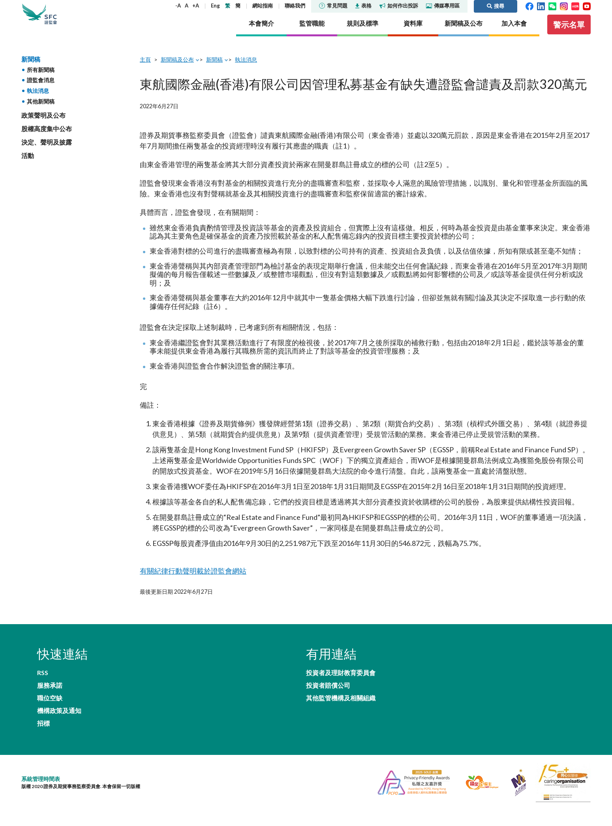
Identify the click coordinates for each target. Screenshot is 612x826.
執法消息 (38, 101)
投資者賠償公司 (328, 698)
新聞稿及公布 (177, 70)
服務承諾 (157, 682)
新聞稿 (30, 69)
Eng (215, 5)
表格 (363, 5)
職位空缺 (49, 698)
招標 (43, 713)
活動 (27, 166)
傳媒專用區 (443, 5)
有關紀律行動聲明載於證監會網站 (187, 580)
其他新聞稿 (40, 112)
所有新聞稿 (40, 80)
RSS (42, 682)
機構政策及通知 (167, 698)
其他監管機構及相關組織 (340, 713)
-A (178, 5)
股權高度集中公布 (46, 139)
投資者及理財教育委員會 (340, 682)
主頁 (145, 70)
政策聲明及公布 (43, 126)
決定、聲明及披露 (46, 153)
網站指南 (262, 5)
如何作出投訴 (398, 5)
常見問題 (333, 5)
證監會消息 (40, 91)
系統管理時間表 (40, 770)
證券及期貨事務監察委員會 (72, 19)
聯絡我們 (295, 5)
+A (195, 5)
